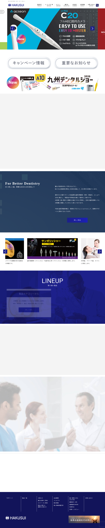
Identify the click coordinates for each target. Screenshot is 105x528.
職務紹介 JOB (73, 502)
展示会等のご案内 (43, 500)
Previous (12, 28)
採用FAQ (71, 507)
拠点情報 (56, 503)
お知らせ (40, 498)
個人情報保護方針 (59, 505)
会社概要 (56, 498)
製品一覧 (24, 498)
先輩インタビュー (74, 509)
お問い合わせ (89, 498)
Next (92, 28)
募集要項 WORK (73, 504)
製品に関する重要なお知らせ (42, 506)
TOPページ (9, 498)
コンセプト (57, 500)
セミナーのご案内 (43, 503)
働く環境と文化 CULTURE (73, 498)
